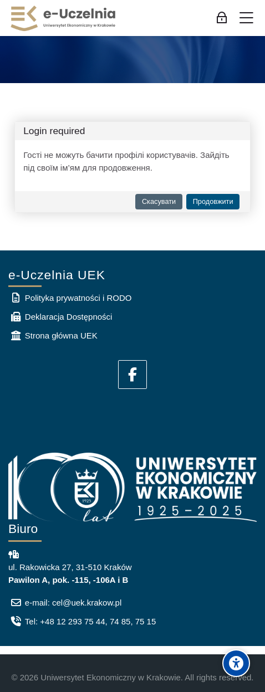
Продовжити (213, 201)
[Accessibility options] (236, 663)
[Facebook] (132, 374)
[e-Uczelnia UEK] (63, 18)
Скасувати (159, 201)
